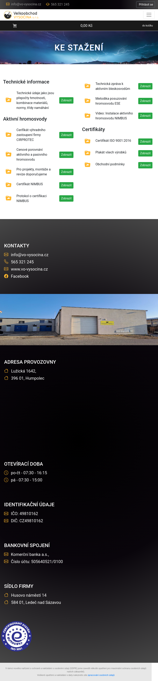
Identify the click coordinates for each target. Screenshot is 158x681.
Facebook (16, 276)
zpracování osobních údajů (101, 675)
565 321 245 (57, 4)
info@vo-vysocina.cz (23, 4)
